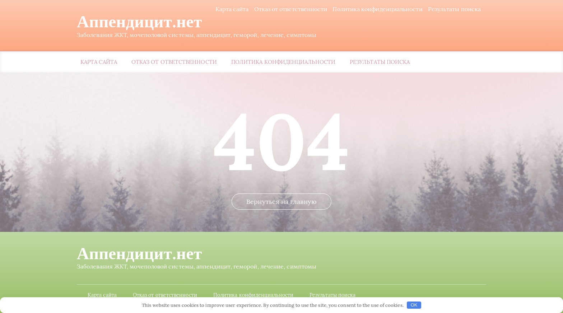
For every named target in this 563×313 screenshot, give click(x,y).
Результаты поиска (454, 9)
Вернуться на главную (281, 201)
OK (414, 305)
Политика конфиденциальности (377, 9)
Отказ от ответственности (290, 9)
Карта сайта (232, 9)
